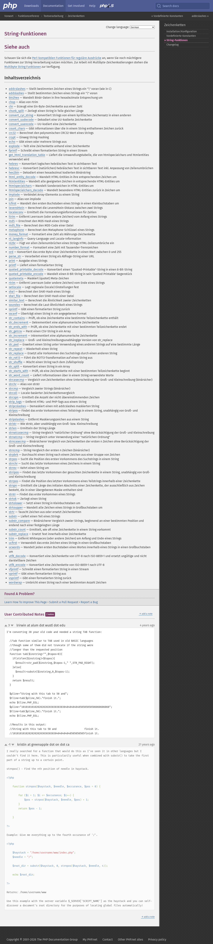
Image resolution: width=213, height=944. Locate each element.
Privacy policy (157, 939)
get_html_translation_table (27, 155)
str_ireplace (16, 340)
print (12, 260)
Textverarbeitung (53, 16)
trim (11, 538)
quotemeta (16, 278)
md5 (12, 221)
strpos (13, 459)
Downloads (31, 6)
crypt (12, 137)
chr (11, 106)
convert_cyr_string (21, 115)
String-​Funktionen (177, 40)
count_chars (17, 128)
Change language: (117, 27)
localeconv (16, 212)
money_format (18, 234)
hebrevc (14, 168)
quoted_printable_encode (26, 274)
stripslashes (16, 419)
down (12, 625)
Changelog (172, 44)
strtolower (15, 503)
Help (92, 6)
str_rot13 (14, 357)
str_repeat (15, 349)
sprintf (13, 309)
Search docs (168, 6)
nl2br (12, 243)
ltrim (12, 216)
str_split (14, 366)
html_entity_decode (22, 177)
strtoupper (16, 507)
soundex (14, 305)
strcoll (13, 393)
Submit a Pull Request (63, 602)
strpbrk (13, 454)
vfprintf (13, 569)
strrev (12, 468)
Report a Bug (89, 602)
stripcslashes (17, 406)
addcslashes (17, 89)
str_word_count (19, 375)
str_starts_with (18, 371)
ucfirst (13, 543)
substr (13, 516)
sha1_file (14, 296)
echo (12, 141)
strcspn (13, 397)
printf (12, 265)
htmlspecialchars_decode (26, 190)
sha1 (12, 291)
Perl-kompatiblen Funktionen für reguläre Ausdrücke (66, 58)
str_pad (14, 344)
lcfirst (12, 203)
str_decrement (18, 322)
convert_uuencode (21, 124)
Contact (107, 939)
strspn (13, 485)
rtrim (12, 282)
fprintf (13, 150)
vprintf (13, 573)
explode (14, 146)
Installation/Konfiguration (181, 31)
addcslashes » (200, 16)
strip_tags (15, 401)
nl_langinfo (16, 238)
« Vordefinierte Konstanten (167, 16)
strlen (12, 428)
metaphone (16, 230)
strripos (14, 472)
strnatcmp (15, 437)
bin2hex (14, 97)
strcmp (13, 388)
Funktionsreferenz (28, 16)
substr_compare (19, 521)
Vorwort (8, 16)
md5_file (14, 225)
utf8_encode (17, 565)
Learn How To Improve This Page (25, 602)
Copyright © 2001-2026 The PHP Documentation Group (42, 939)
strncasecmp (17, 441)
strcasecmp (16, 379)
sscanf (13, 313)
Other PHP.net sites (130, 939)
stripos (13, 410)
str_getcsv (15, 331)
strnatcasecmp (18, 432)
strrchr (13, 463)
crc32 (12, 133)
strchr (12, 384)
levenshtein (16, 208)
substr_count (17, 529)
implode (14, 194)
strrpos (13, 481)
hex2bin (14, 172)
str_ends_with (18, 327)
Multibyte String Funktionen (22, 67)
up (6, 625)
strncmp (14, 450)
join (11, 199)
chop (12, 102)
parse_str (15, 256)
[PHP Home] (10, 6)
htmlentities (17, 181)
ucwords (14, 547)
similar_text (16, 300)
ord (11, 252)
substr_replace (18, 534)
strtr (11, 512)
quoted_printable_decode (26, 269)
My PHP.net (90, 939)
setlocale (15, 287)
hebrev (13, 163)
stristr (12, 424)
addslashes (16, 93)
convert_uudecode (21, 119)
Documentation (53, 6)
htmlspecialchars (20, 186)
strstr (12, 494)
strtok (12, 498)
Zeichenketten (76, 16)
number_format (19, 247)
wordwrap (15, 582)
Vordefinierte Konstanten (181, 35)
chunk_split (16, 111)
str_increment (18, 335)
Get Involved (76, 6)
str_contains (17, 318)
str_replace (16, 353)
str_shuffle (15, 362)
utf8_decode (17, 556)
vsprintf (14, 578)
